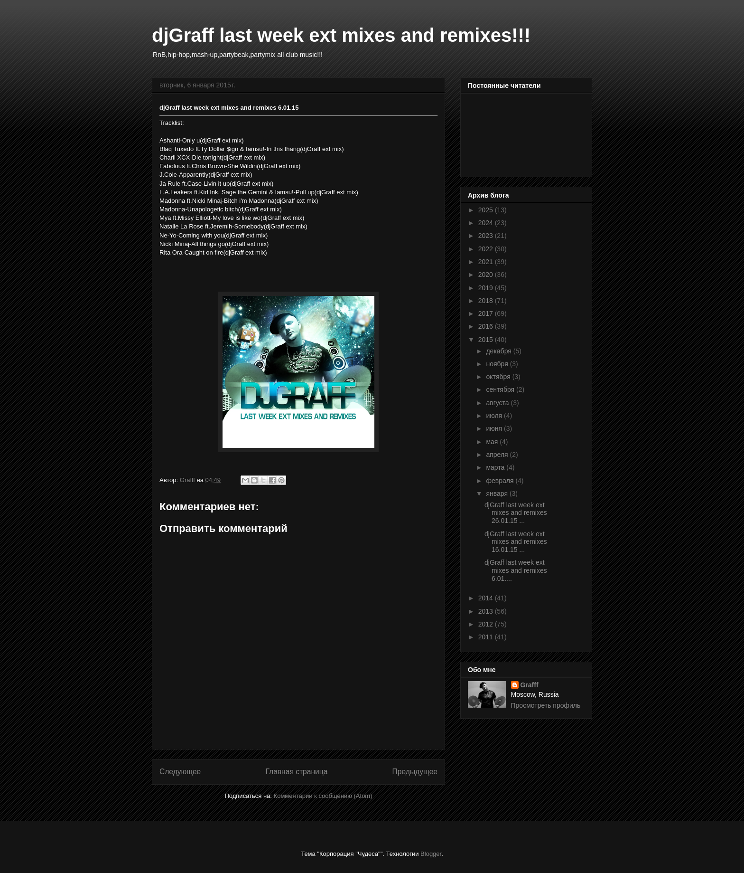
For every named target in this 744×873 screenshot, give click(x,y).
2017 (486, 313)
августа (498, 403)
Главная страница (296, 772)
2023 (486, 235)
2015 (486, 339)
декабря (499, 351)
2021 (486, 262)
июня (495, 428)
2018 (486, 300)
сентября (501, 389)
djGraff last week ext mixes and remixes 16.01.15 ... (515, 542)
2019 (486, 288)
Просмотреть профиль (546, 705)
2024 (486, 223)
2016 (486, 326)
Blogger (430, 853)
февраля (500, 480)
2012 (486, 624)
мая (493, 442)
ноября (498, 364)
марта (496, 467)
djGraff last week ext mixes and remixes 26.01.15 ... (515, 513)
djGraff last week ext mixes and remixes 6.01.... (515, 570)
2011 (486, 637)
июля (495, 415)
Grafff (530, 685)
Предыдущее (414, 772)
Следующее (180, 772)
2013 (486, 611)
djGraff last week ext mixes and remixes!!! (341, 35)
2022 (486, 249)
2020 (486, 274)
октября (499, 376)
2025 (486, 210)
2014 (486, 598)
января (497, 493)
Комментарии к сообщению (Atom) (323, 795)
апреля (498, 454)
